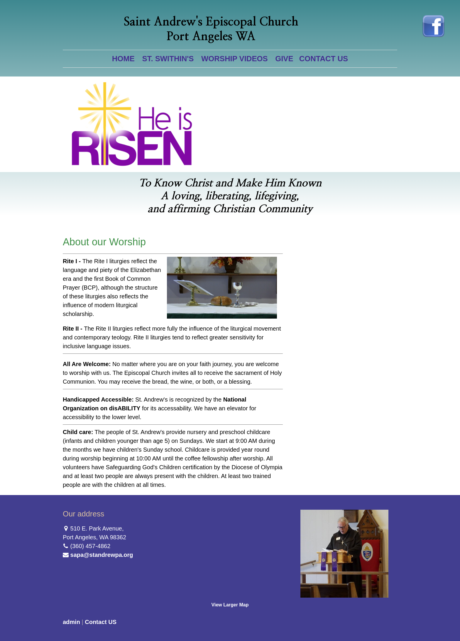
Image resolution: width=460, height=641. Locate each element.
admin (71, 622)
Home (123, 59)
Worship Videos (234, 59)
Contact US (323, 59)
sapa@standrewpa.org (101, 555)
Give (284, 59)
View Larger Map (230, 604)
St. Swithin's (168, 59)
